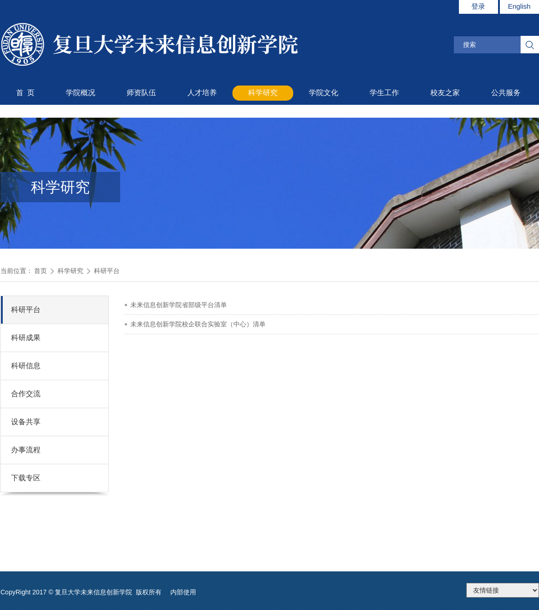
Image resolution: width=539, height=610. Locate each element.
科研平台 (107, 270)
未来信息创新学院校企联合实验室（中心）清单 (198, 324)
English (519, 6)
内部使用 (183, 592)
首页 (40, 270)
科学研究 (263, 93)
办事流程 (26, 450)
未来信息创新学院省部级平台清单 (178, 304)
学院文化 (323, 93)
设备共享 (26, 422)
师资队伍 (141, 93)
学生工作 (384, 93)
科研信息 (26, 366)
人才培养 (202, 93)
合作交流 (26, 394)
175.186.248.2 (502, 590)
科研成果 (26, 338)
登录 (478, 6)
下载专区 (26, 478)
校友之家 (445, 93)
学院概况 (80, 93)
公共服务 (506, 93)
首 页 (25, 93)
